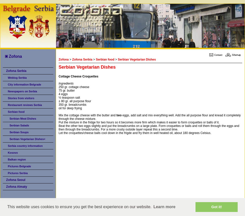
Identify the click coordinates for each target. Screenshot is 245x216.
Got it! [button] (216, 207)
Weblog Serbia (17, 77)
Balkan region (17, 159)
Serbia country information (25, 145)
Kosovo (13, 152)
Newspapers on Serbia (22, 91)
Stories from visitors (21, 98)
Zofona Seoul (15, 180)
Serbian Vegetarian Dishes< (27, 139)
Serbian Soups (19, 132)
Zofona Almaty (16, 186)
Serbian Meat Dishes (23, 118)
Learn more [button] (164, 207)
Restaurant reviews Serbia (25, 104)
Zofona (13, 56)
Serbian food (16, 111)
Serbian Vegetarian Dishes (137, 59)
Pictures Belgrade (19, 166)
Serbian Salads (19, 125)
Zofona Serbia (16, 71)
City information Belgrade (24, 84)
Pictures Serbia (18, 173)
